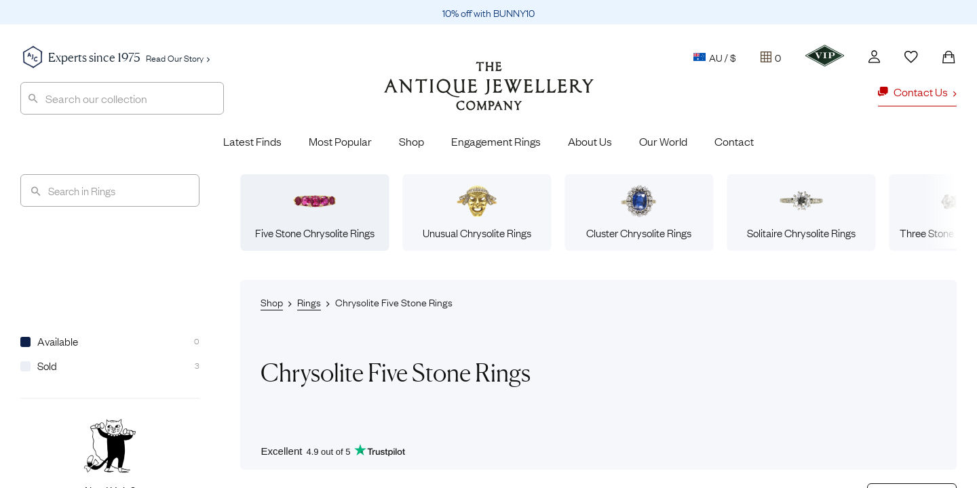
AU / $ (714, 56)
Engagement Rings (496, 141)
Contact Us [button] (917, 91)
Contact (734, 141)
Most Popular (340, 141)
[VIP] (824, 55)
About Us (590, 141)
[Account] (874, 56)
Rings (309, 301)
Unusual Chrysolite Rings (477, 212)
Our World (663, 141)
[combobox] (122, 98)
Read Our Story (178, 57)
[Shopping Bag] (948, 57)
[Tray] (771, 57)
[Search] (109, 190)
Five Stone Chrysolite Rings (315, 212)
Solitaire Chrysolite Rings (801, 212)
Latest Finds (252, 141)
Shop (411, 141)
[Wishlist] (911, 57)
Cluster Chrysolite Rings (638, 212)
